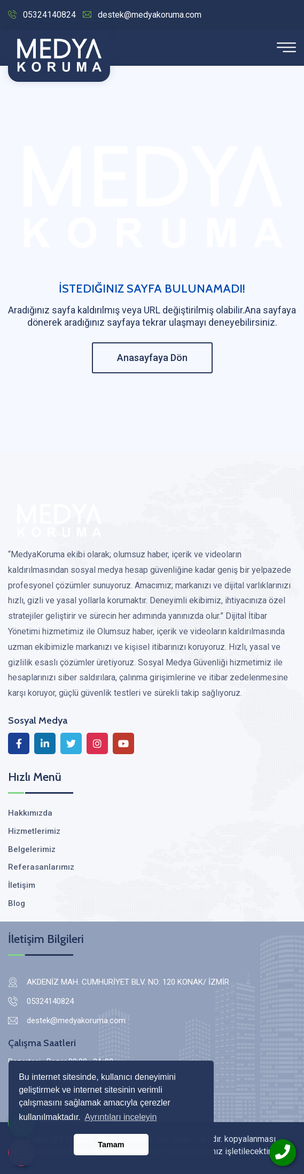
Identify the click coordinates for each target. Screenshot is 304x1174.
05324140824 (42, 15)
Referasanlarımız (41, 867)
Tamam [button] (111, 1144)
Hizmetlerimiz (34, 831)
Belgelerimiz (32, 849)
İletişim (21, 885)
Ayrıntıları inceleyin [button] (120, 1117)
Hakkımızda (30, 813)
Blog (16, 903)
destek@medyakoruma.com (142, 15)
